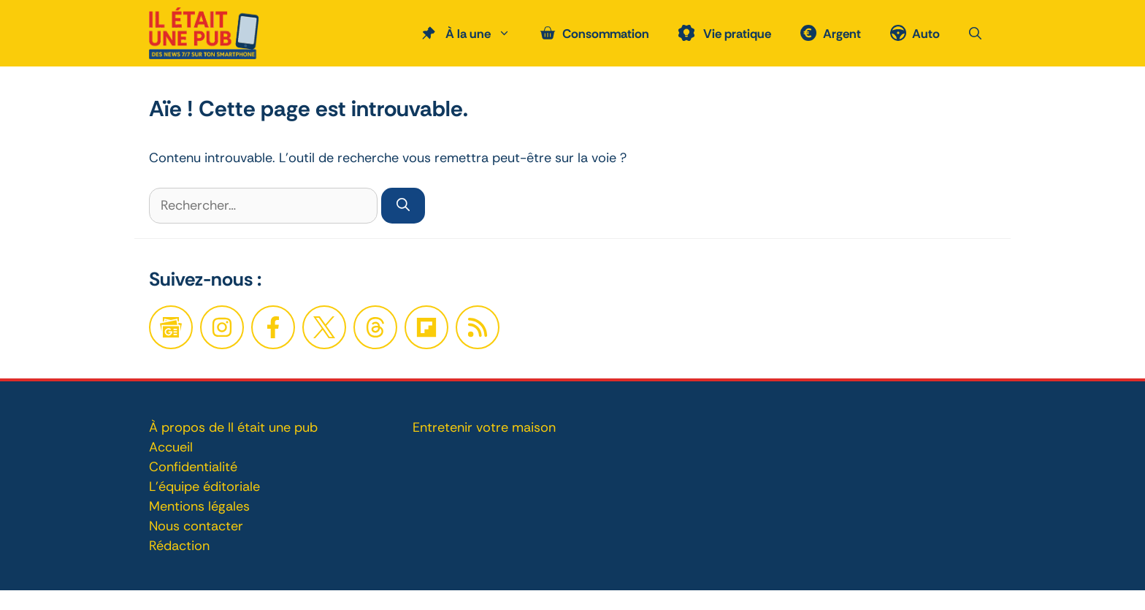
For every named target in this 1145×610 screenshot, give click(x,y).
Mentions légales (199, 506)
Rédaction (179, 545)
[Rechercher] (403, 206)
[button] (975, 34)
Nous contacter (196, 526)
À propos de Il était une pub (233, 427)
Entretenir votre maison (484, 427)
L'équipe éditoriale (204, 486)
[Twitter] (324, 327)
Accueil (171, 447)
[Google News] (171, 327)
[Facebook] (222, 327)
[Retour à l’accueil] (204, 32)
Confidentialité (193, 467)
